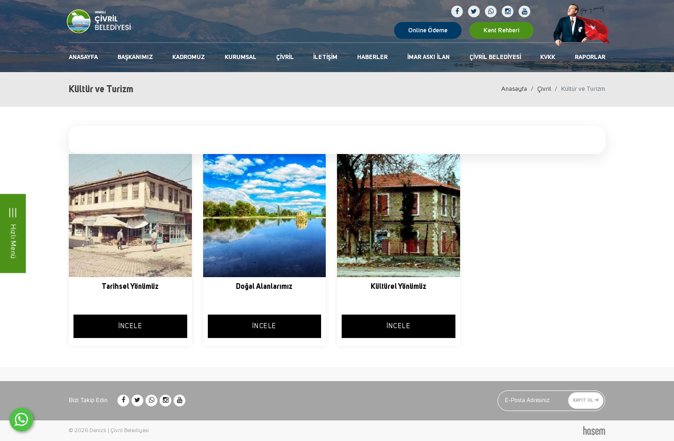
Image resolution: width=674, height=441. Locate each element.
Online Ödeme (427, 30)
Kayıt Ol (586, 400)
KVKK (547, 57)
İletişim (325, 57)
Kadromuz (188, 57)
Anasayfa (83, 57)
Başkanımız (135, 57)
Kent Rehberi (502, 30)
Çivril (285, 57)
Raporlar (590, 57)
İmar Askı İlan (428, 57)
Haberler (372, 57)
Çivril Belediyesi (495, 57)
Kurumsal (240, 57)
